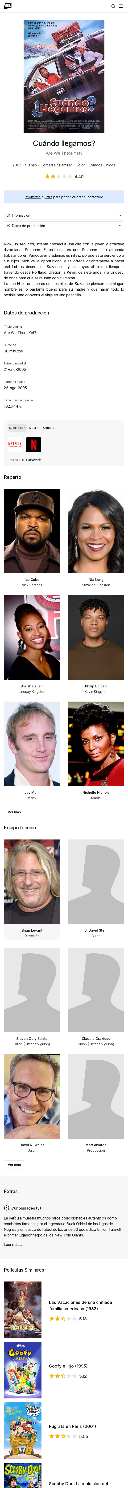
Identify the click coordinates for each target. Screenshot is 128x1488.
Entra (48, 197)
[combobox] (64, 215)
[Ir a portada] (8, 6)
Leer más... (13, 1244)
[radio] (17, 428)
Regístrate (33, 197)
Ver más (14, 812)
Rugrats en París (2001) (72, 1426)
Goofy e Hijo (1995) (68, 1366)
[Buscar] (113, 6)
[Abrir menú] (121, 6)
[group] (64, 428)
